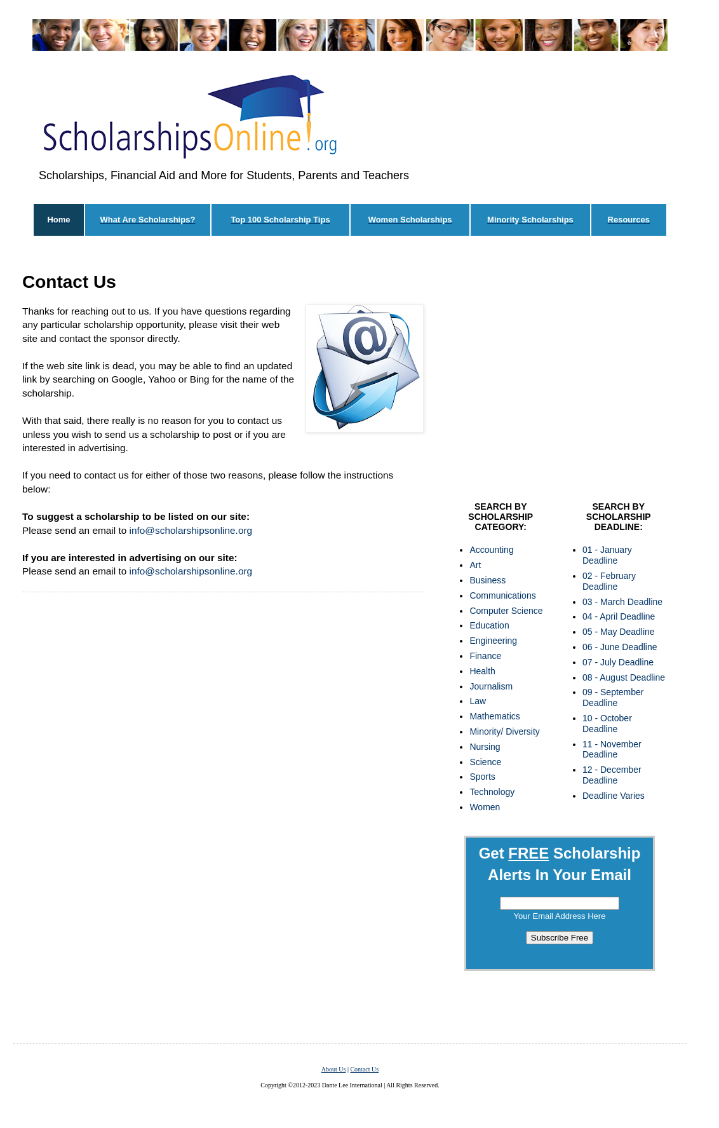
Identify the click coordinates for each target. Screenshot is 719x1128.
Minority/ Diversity (504, 731)
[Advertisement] (223, 793)
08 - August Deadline (623, 677)
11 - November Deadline (612, 749)
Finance (485, 656)
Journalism (491, 686)
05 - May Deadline (618, 632)
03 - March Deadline (622, 602)
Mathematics (494, 716)
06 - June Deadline (619, 647)
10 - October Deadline (607, 723)
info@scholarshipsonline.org (191, 530)
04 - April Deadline (618, 616)
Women (484, 807)
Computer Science (505, 611)
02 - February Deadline (609, 581)
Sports (482, 776)
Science (485, 762)
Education (489, 625)
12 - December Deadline (612, 774)
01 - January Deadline (607, 555)
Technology (491, 792)
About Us (333, 1069)
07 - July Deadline (618, 662)
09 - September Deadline (613, 697)
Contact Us (364, 1069)
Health (482, 671)
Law (477, 701)
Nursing (484, 747)
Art (475, 565)
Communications (502, 595)
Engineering (493, 640)
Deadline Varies (613, 796)
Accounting (491, 550)
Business (487, 580)
